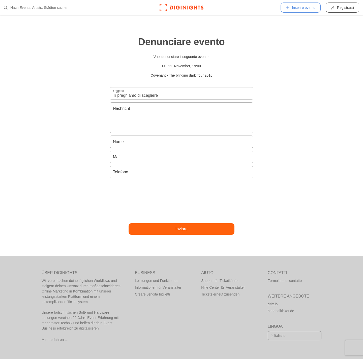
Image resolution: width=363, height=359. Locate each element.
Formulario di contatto (285, 281)
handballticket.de (281, 311)
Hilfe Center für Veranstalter (223, 287)
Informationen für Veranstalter (158, 287)
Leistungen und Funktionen (156, 281)
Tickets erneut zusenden (220, 294)
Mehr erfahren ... (55, 340)
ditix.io (273, 304)
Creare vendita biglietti (152, 294)
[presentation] (181, 201)
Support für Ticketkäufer (220, 281)
